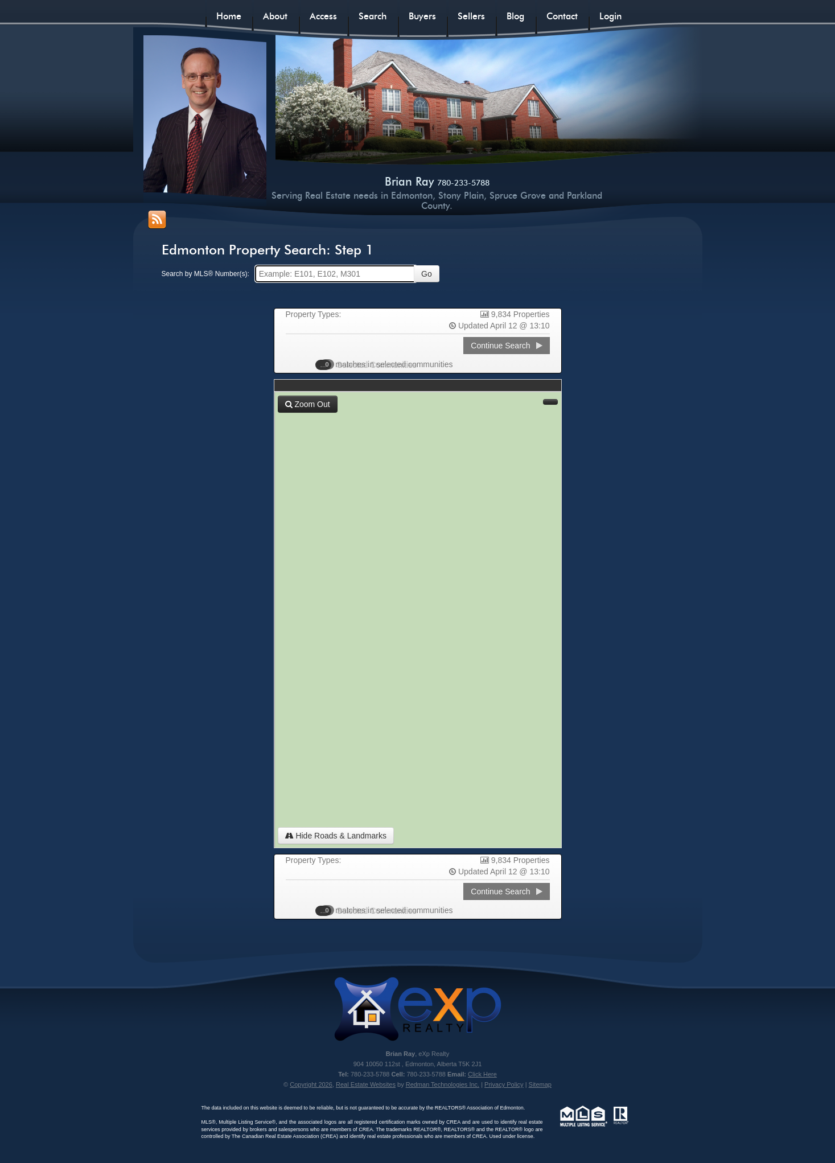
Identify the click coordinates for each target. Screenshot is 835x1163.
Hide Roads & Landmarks (335, 835)
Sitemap (540, 1084)
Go (426, 273)
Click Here (482, 1074)
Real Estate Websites (366, 1084)
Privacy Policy (503, 1084)
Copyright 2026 (311, 1084)
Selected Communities (371, 364)
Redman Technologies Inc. (442, 1084)
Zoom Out (307, 404)
